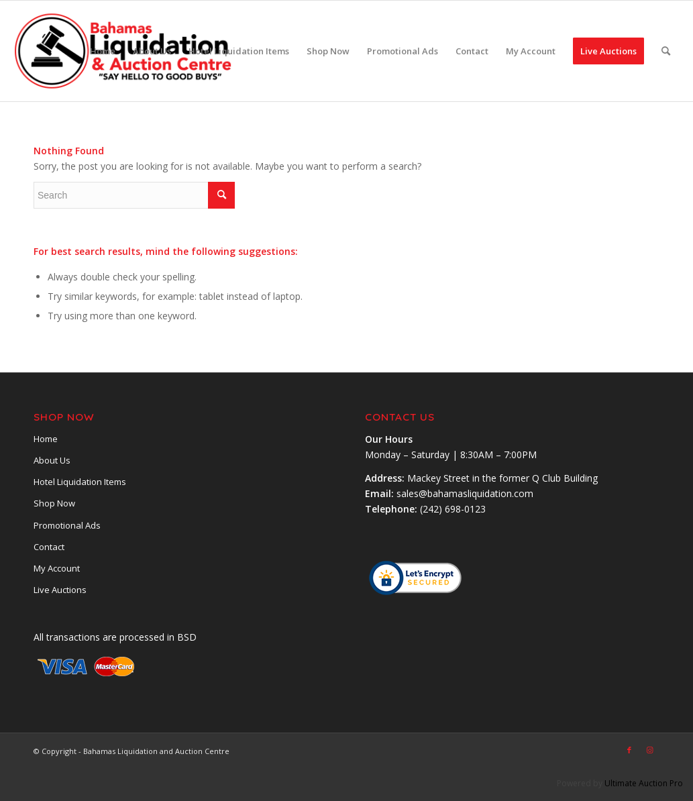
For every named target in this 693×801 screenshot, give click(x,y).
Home (46, 439)
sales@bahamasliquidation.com (464, 493)
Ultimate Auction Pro (643, 783)
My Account (57, 568)
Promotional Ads (67, 525)
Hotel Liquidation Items (80, 482)
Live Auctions (60, 590)
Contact (49, 547)
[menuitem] (102, 51)
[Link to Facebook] (629, 750)
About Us (52, 460)
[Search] (666, 51)
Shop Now (54, 503)
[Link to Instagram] (649, 750)
